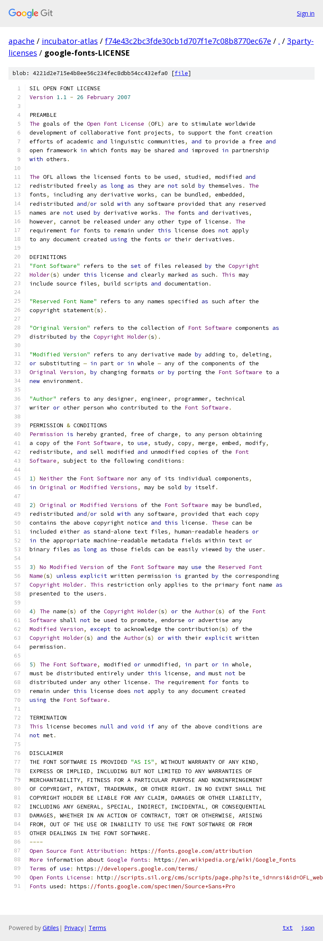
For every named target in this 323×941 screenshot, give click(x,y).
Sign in (306, 13)
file (181, 73)
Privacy (73, 928)
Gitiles (51, 928)
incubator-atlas (70, 41)
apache (21, 41)
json (308, 927)
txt (288, 927)
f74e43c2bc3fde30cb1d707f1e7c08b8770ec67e (188, 41)
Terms (97, 928)
